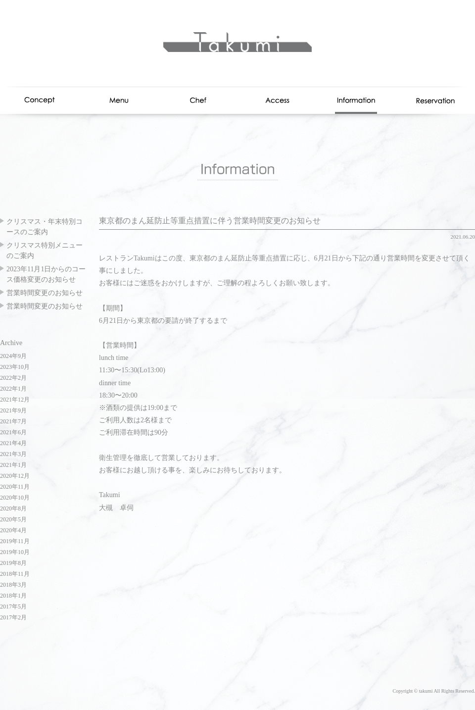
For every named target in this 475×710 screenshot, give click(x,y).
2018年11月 (15, 573)
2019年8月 (13, 562)
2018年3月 (13, 584)
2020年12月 (15, 475)
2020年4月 (13, 530)
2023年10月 (15, 366)
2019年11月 (15, 541)
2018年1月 (13, 595)
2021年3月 (13, 454)
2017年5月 (13, 606)
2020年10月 (15, 497)
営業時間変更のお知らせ (44, 293)
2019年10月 (15, 552)
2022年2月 (13, 377)
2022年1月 (13, 388)
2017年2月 (13, 617)
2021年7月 (13, 421)
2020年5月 (13, 519)
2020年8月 (13, 508)
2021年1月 (13, 464)
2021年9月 (13, 410)
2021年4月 (13, 443)
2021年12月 (15, 399)
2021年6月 (13, 432)
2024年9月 (13, 356)
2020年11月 (15, 486)
